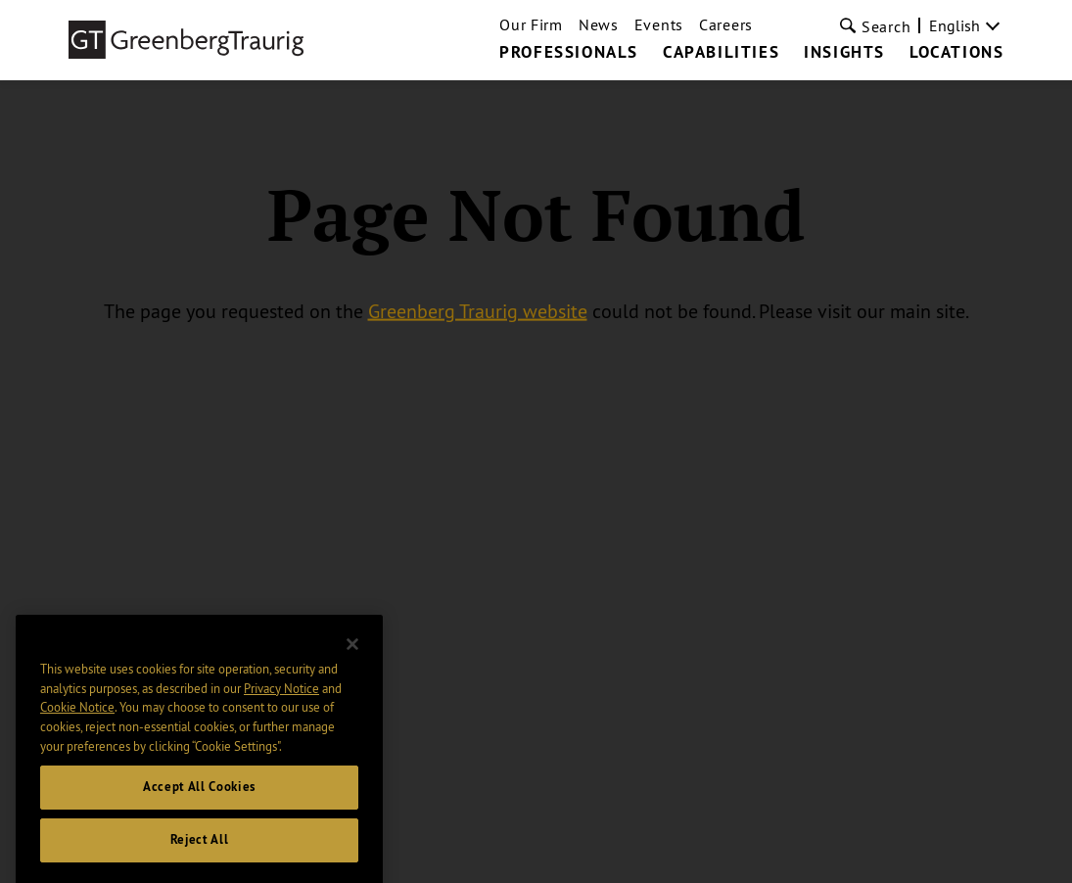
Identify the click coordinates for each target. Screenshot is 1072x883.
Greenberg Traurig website (477, 311)
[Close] (352, 658)
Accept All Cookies (199, 800)
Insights (844, 53)
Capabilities (721, 53)
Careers (726, 24)
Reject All (199, 853)
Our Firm (531, 24)
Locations (956, 53)
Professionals (568, 53)
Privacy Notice (281, 701)
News (599, 24)
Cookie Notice (77, 720)
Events (658, 24)
